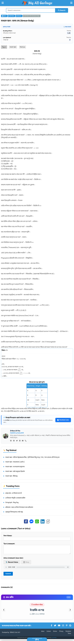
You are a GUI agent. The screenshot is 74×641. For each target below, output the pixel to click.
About (42, 633)
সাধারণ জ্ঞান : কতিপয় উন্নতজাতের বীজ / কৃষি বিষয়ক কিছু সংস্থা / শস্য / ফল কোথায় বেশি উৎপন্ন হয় (31, 457)
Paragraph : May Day (11, 502)
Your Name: (37, 537)
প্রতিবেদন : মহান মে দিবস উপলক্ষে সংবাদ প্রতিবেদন (18, 507)
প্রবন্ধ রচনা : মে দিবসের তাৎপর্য (12, 493)
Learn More (54, 639)
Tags (4, 47)
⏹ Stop (26, 564)
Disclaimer (68, 633)
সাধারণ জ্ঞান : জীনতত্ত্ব (10, 476)
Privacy (61, 633)
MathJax (19, 16)
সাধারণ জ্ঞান (11, 16)
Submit (8, 575)
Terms (69, 635)
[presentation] (19, 369)
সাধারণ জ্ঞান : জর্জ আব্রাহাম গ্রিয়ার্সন (14, 471)
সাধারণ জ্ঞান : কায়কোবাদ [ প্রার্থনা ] (14, 462)
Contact (49, 633)
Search (61, 10)
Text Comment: (37, 549)
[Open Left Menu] (2, 2)
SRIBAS (12, 634)
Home (4, 16)
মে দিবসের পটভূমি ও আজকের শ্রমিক (14, 498)
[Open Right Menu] (71, 2)
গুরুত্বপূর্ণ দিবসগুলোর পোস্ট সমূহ (13, 512)
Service (55, 633)
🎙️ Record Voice (12, 564)
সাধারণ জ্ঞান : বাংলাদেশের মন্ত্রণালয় (14, 466)
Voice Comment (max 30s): (13, 559)
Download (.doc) (63, 420)
